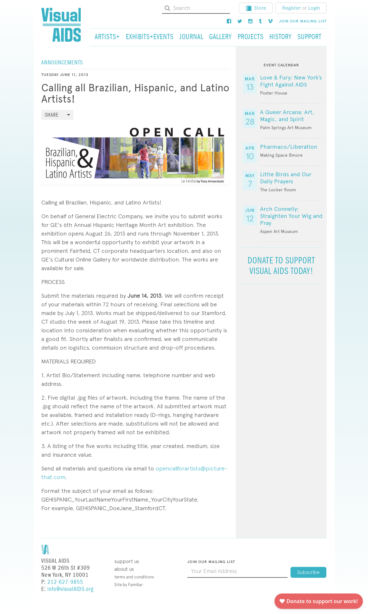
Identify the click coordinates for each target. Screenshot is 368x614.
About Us (124, 569)
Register (291, 8)
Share (52, 115)
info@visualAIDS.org (70, 589)
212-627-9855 (65, 582)
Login (314, 8)
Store (256, 8)
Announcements (62, 63)
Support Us (126, 561)
